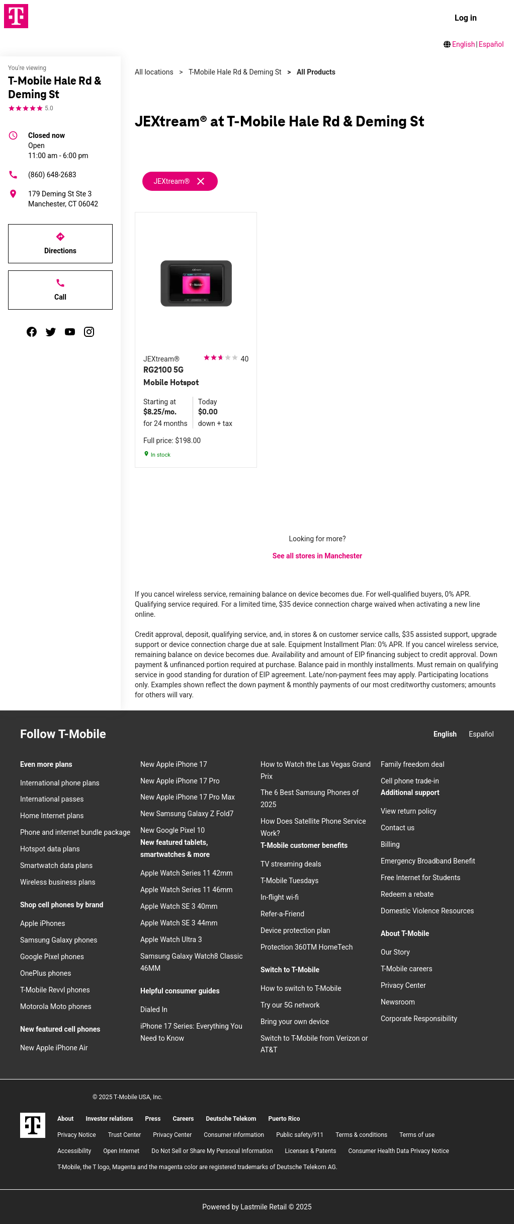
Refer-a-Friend (282, 914)
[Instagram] (122, 735)
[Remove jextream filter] (180, 181)
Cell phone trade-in (410, 781)
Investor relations (109, 1118)
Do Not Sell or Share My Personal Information (212, 1151)
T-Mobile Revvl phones (55, 990)
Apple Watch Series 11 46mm (186, 890)
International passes (51, 799)
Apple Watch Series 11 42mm (186, 873)
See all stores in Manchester (317, 556)
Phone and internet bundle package (75, 832)
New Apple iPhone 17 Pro (180, 781)
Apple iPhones (42, 923)
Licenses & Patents (310, 1151)
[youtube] (70, 332)
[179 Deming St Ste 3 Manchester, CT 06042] (60, 199)
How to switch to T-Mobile (301, 988)
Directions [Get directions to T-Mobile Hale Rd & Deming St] (60, 243)
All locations (154, 72)
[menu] (497, 18)
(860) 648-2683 (42, 175)
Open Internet (121, 1151)
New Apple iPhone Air (54, 1048)
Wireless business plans (58, 882)
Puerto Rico (284, 1118)
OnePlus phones (45, 973)
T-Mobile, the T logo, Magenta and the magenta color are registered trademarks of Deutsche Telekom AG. (197, 1167)
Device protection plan (295, 930)
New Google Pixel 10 (172, 830)
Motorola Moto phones (56, 1006)
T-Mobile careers (407, 969)
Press (153, 1118)
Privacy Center (403, 985)
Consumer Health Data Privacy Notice (398, 1151)
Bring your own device (295, 1022)
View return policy (409, 811)
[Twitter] (158, 735)
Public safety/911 (299, 1134)
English (463, 44)
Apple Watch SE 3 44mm (178, 923)
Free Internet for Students (421, 878)
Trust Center (124, 1134)
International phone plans (60, 783)
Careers (183, 1118)
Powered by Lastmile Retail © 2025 (256, 1207)
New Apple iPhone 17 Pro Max (187, 797)
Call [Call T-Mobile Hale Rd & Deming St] (60, 289)
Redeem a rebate (407, 894)
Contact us (397, 828)
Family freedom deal (413, 764)
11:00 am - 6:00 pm (58, 145)
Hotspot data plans (50, 849)
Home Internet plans (51, 816)
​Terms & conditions (361, 1134)
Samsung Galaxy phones (58, 940)
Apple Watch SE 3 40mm (178, 906)
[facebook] (32, 332)
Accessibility (74, 1151)
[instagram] (89, 332)
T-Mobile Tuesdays (289, 881)
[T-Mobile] (32, 1125)
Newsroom (398, 1002)
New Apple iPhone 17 (173, 764)
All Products (316, 72)
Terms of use (417, 1134)
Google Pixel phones (52, 957)
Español (491, 44)
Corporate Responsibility (419, 1019)
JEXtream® (171, 181)
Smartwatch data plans (56, 865)
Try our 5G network (290, 1005)
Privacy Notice (76, 1134)
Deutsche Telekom (231, 1118)
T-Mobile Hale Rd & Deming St (235, 72)
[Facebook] (140, 735)
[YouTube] (177, 735)
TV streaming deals (291, 864)
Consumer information (234, 1134)
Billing (390, 844)
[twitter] (51, 332)
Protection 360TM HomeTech (307, 947)
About (65, 1118)
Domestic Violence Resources (427, 911)
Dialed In (153, 1009)
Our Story (395, 952)
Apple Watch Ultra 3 (171, 939)
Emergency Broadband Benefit (428, 861)
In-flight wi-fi (280, 897)
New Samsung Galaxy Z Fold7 (186, 814)
